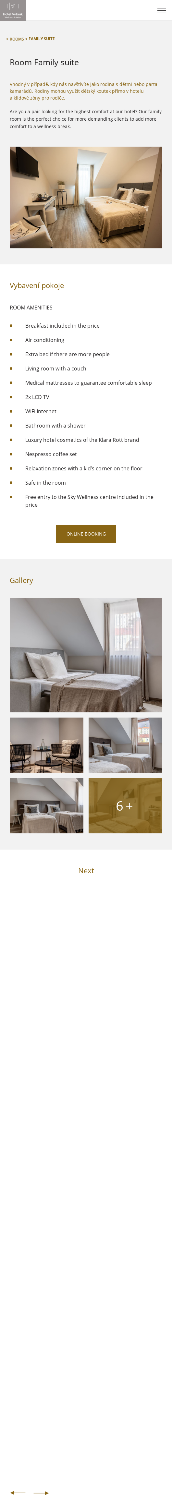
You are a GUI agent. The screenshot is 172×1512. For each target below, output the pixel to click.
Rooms (17, 39)
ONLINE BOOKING (86, 534)
